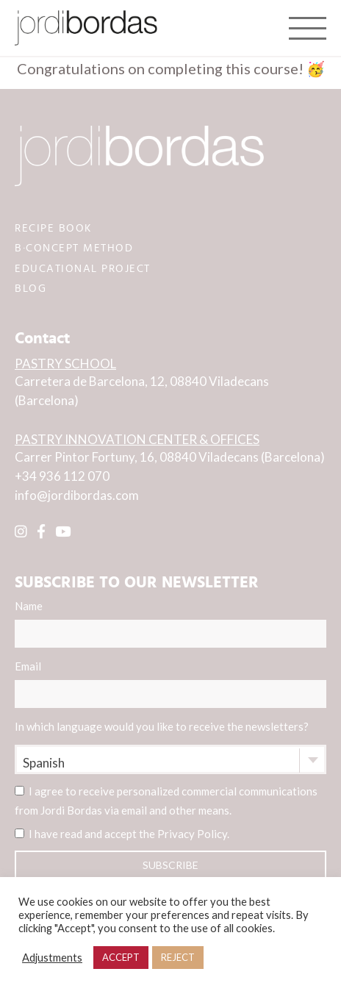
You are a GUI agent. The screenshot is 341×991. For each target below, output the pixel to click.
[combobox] (170, 759)
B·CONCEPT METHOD (74, 248)
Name (170, 623)
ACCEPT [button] (121, 957)
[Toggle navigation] (307, 28)
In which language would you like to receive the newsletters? (162, 726)
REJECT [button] (178, 957)
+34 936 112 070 (62, 476)
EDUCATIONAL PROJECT (83, 268)
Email (170, 683)
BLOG (30, 288)
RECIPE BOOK (54, 228)
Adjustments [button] (52, 957)
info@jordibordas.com (77, 495)
